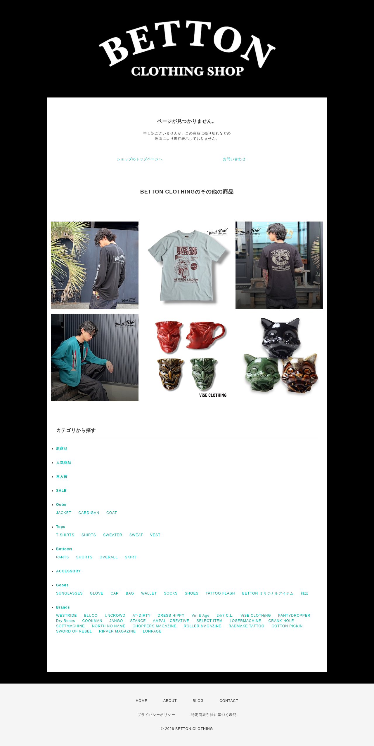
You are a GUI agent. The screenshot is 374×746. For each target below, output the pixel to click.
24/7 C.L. (225, 615)
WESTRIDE (66, 615)
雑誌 (304, 593)
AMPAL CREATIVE (171, 621)
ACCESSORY (68, 571)
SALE (61, 491)
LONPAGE (152, 631)
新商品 (61, 449)
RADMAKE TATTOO (246, 626)
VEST (155, 535)
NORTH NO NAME (109, 626)
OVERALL (109, 557)
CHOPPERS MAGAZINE (154, 626)
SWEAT (136, 535)
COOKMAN (92, 621)
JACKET (63, 513)
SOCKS (171, 593)
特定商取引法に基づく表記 (214, 715)
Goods (62, 585)
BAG (130, 593)
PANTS (62, 557)
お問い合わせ (234, 159)
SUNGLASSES (69, 593)
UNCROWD (115, 615)
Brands (63, 607)
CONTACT (228, 701)
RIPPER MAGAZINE (117, 631)
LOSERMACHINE (245, 621)
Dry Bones (65, 621)
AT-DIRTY (142, 615)
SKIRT (130, 557)
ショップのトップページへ (139, 159)
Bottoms (64, 549)
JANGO (116, 621)
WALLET (149, 593)
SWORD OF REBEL (74, 631)
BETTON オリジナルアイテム (268, 593)
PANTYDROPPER (294, 615)
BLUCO (91, 615)
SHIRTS (89, 535)
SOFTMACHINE (70, 626)
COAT (111, 513)
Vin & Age (201, 615)
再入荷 (61, 477)
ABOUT (170, 701)
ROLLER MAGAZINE (202, 626)
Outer (61, 505)
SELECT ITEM (209, 621)
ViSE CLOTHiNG (256, 615)
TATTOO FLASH (220, 593)
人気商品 (63, 463)
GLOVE (96, 593)
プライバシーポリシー (156, 715)
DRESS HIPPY (171, 615)
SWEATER (112, 535)
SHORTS (84, 557)
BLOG (198, 701)
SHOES (191, 593)
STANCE (138, 621)
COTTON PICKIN (287, 626)
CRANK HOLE (281, 621)
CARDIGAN (88, 513)
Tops (60, 527)
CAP (114, 593)
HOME (142, 701)
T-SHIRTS (65, 535)
